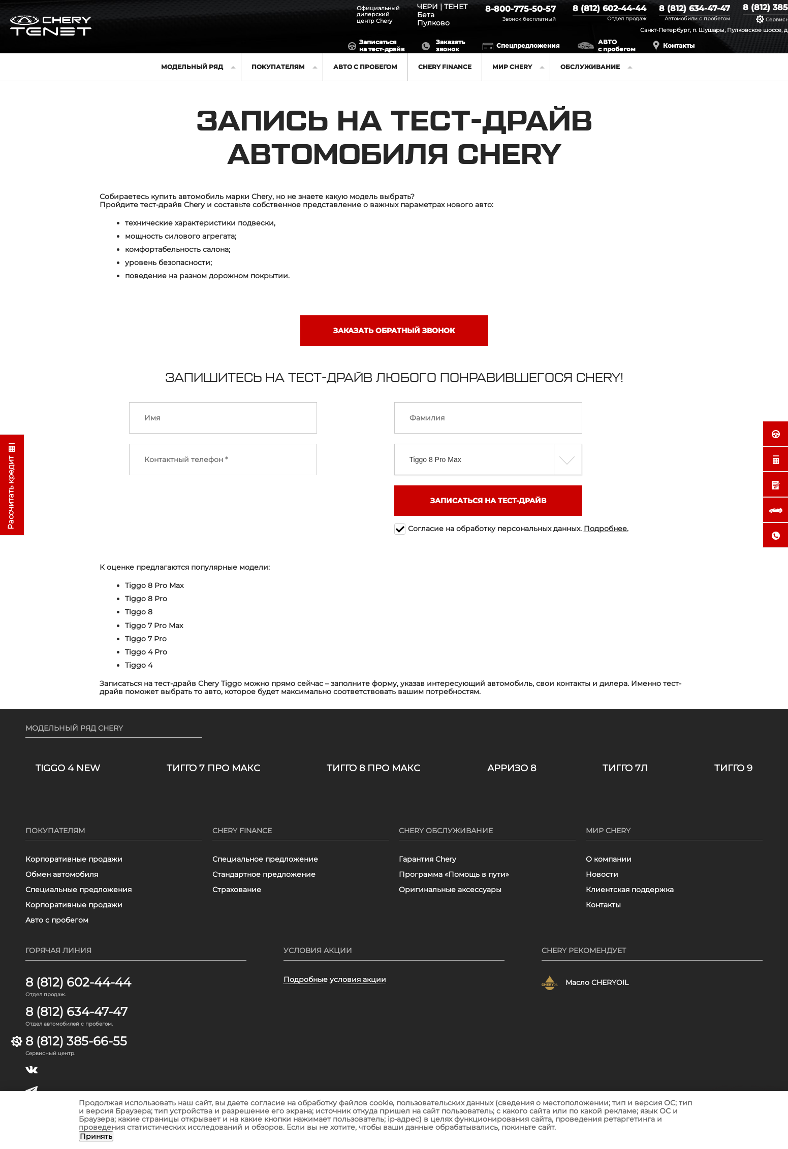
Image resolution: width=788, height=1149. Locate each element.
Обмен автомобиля (61, 874)
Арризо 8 (511, 768)
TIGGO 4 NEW (68, 768)
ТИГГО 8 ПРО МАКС (373, 768)
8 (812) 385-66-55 (76, 1041)
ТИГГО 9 (733, 768)
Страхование (236, 889)
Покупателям (55, 830)
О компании (609, 859)
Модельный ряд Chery (74, 728)
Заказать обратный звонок (394, 330)
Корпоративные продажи (73, 859)
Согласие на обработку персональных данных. (518, 528)
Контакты (679, 45)
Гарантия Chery (427, 859)
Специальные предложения (78, 889)
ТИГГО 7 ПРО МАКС (213, 768)
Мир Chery (608, 830)
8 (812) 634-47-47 (694, 8)
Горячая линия (58, 950)
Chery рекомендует (584, 950)
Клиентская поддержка (630, 889)
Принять (96, 1136)
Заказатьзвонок (450, 45)
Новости (602, 874)
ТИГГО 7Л (625, 768)
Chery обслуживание (446, 830)
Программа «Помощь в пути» (454, 874)
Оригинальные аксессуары (450, 889)
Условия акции (317, 950)
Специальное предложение (265, 859)
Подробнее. (606, 528)
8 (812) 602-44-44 (609, 8)
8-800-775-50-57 (520, 9)
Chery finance (444, 67)
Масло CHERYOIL (596, 982)
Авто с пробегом (365, 67)
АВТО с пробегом (617, 45)
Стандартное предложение (264, 874)
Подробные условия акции (334, 979)
